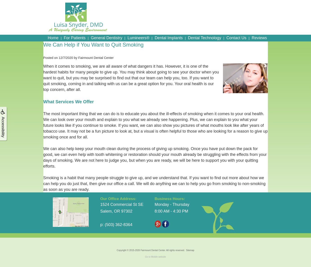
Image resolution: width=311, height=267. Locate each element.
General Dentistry (106, 38)
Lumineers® (138, 38)
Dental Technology (204, 38)
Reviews (259, 38)
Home (53, 38)
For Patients (75, 38)
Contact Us (236, 38)
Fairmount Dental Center (153, 250)
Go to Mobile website (155, 257)
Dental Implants (169, 38)
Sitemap (190, 250)
